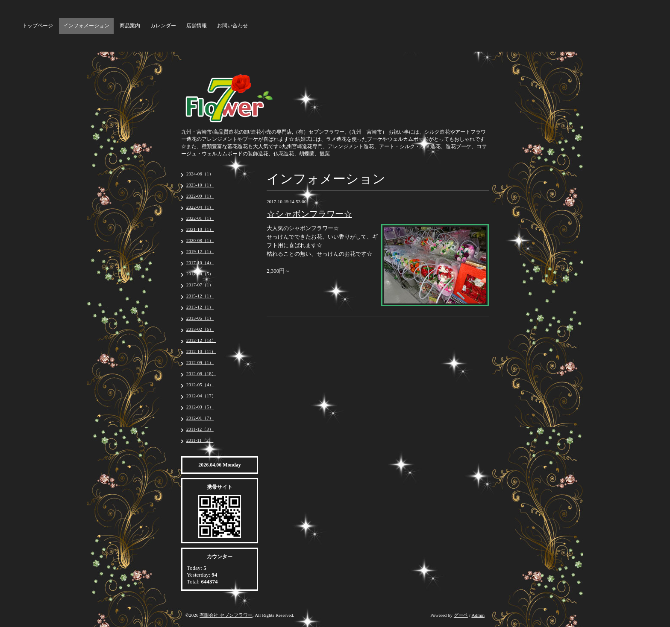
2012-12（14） (201, 340)
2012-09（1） (200, 362)
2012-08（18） (201, 373)
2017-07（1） (200, 284)
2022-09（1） (200, 195)
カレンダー (163, 26)
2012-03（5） (200, 406)
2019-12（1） (200, 251)
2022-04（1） (200, 207)
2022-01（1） (200, 218)
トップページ (37, 26)
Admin (478, 615)
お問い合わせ (232, 26)
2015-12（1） (200, 295)
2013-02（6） (200, 329)
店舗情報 (196, 26)
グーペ (461, 615)
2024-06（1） (200, 173)
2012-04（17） (201, 395)
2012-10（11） (201, 351)
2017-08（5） (200, 273)
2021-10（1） (200, 229)
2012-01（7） (200, 417)
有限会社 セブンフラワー (226, 615)
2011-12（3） (200, 429)
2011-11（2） (199, 440)
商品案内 (130, 26)
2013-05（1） (200, 318)
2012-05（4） (200, 384)
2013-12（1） (200, 306)
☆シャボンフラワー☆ (309, 214)
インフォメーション (86, 26)
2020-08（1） (200, 240)
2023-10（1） (200, 184)
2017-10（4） (200, 262)
